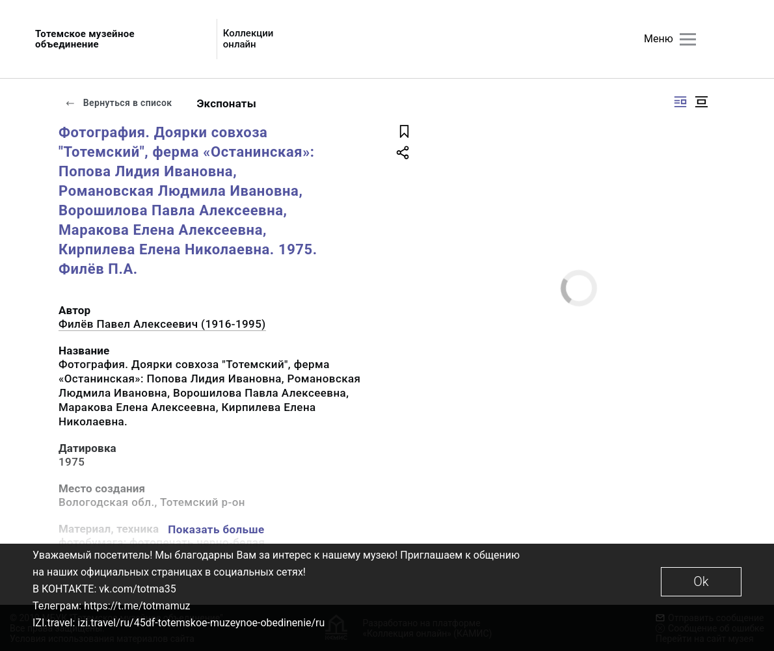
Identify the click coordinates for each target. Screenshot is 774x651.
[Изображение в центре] (701, 102)
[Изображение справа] (680, 102)
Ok (700, 581)
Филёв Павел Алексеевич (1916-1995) (162, 323)
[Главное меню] (687, 39)
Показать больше (216, 529)
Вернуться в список (118, 103)
